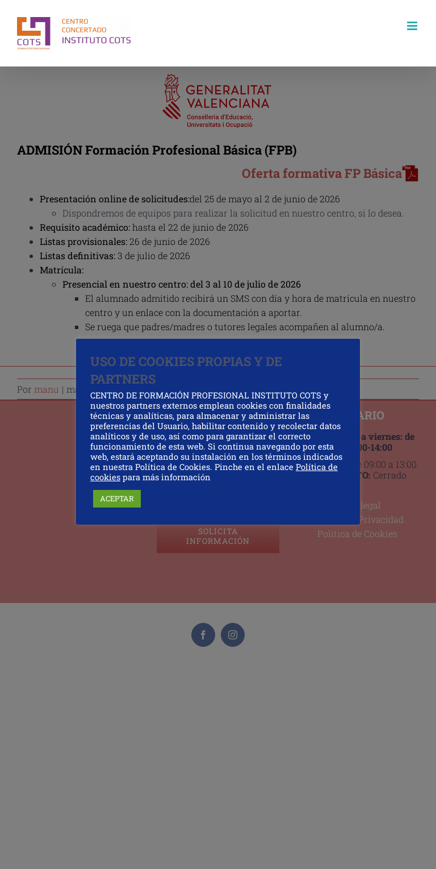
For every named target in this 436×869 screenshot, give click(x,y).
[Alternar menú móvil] (413, 26)
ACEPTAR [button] (117, 498)
